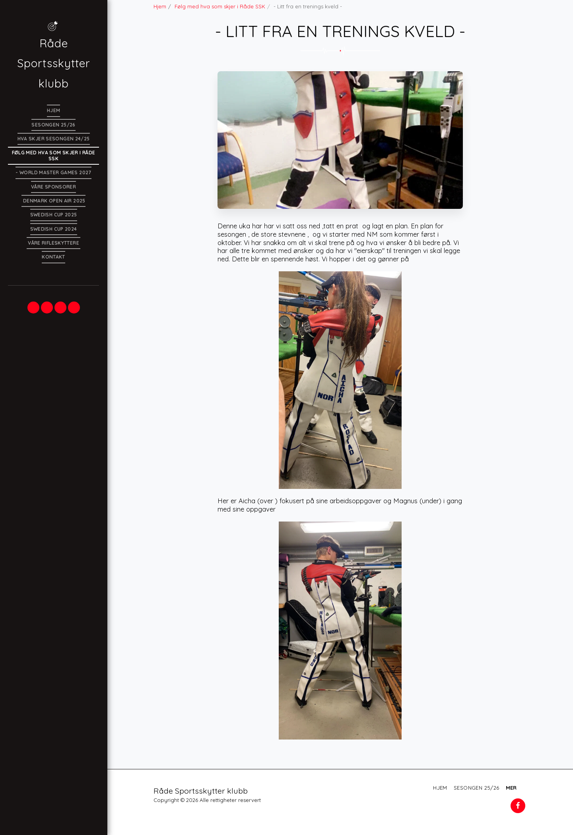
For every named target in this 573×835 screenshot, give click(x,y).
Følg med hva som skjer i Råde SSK (220, 6)
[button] (33, 307)
